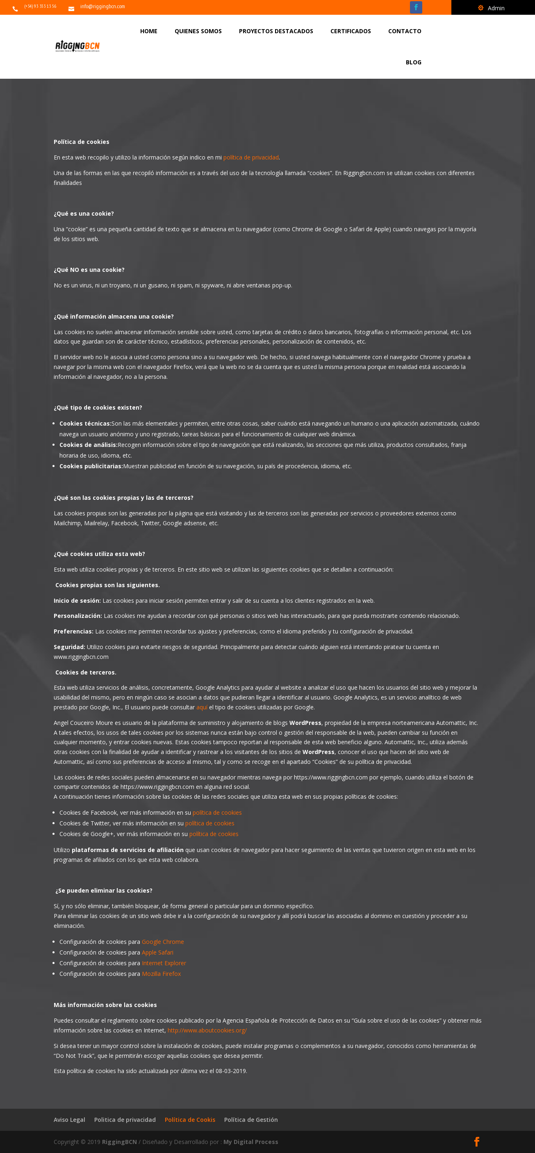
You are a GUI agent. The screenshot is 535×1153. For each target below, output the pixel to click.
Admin (496, 8)
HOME (148, 31)
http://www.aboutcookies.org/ (207, 1030)
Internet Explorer (164, 963)
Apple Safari (157, 952)
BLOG (413, 62)
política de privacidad (251, 157)
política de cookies (217, 812)
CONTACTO (404, 31)
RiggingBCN (120, 1142)
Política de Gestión (251, 1119)
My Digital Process (250, 1142)
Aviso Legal (69, 1119)
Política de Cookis (190, 1119)
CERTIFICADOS (350, 31)
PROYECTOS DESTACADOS (276, 31)
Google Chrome (163, 942)
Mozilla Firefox (161, 974)
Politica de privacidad (125, 1119)
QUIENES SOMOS (198, 31)
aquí (201, 707)
